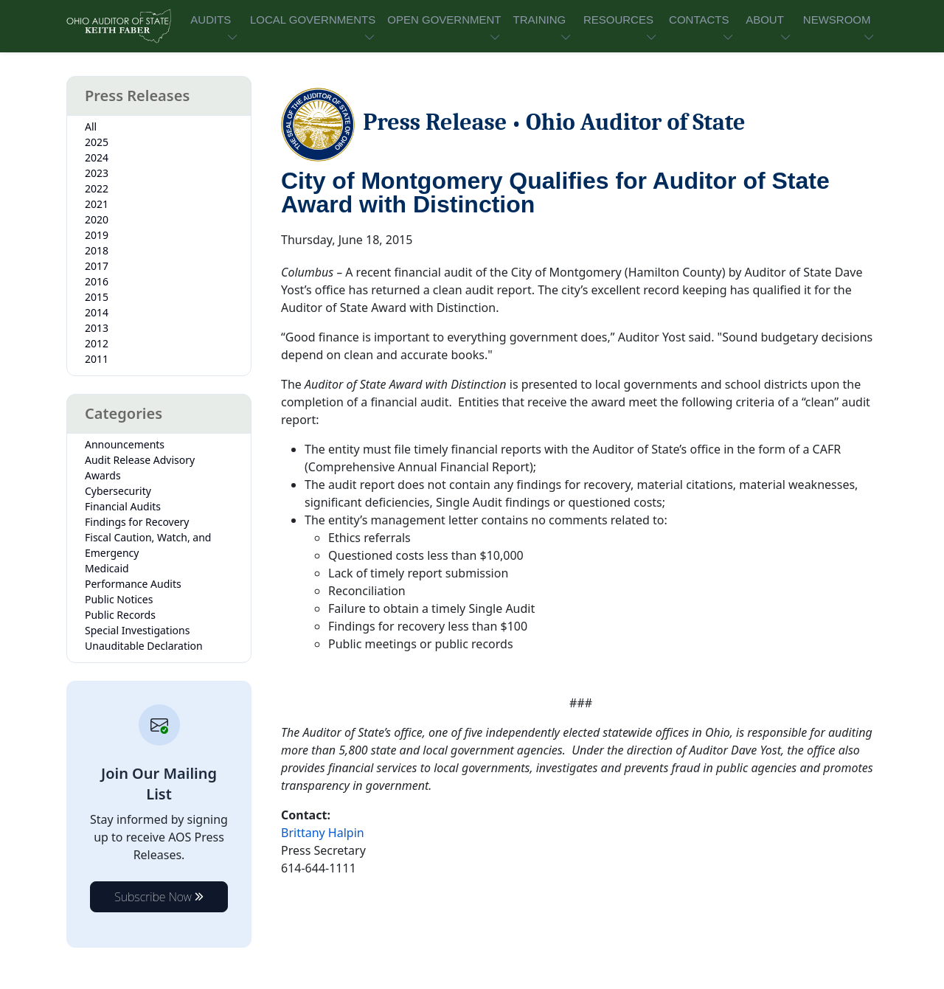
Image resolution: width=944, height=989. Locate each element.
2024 (96, 157)
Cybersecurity (118, 491)
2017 (96, 266)
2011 (96, 359)
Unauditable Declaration (144, 646)
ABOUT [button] (765, 19)
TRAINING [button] (539, 19)
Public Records (120, 615)
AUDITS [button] (210, 19)
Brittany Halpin (322, 833)
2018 (96, 250)
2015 (96, 297)
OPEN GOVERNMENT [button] (444, 19)
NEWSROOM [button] (837, 19)
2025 (96, 142)
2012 (96, 343)
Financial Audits (123, 506)
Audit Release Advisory (140, 460)
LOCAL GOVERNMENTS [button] (312, 19)
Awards (103, 475)
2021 (96, 204)
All (91, 126)
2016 (96, 281)
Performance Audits (133, 584)
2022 (96, 188)
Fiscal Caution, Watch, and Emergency (148, 545)
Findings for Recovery (137, 522)
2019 (96, 235)
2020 (96, 219)
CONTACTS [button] (699, 19)
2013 (96, 328)
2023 (96, 173)
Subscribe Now (159, 897)
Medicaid (107, 568)
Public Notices (119, 599)
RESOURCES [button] (618, 19)
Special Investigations (137, 630)
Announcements (124, 444)
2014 (96, 312)
